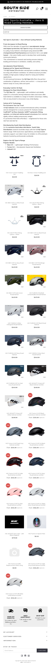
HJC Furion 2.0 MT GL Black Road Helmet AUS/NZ (36, 444)
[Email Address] (20, 650)
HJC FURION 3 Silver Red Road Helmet (36, 354)
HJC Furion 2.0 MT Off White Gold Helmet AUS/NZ (14, 594)
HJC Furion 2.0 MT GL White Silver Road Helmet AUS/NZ (36, 504)
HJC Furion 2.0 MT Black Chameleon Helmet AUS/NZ (37, 414)
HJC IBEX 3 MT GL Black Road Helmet (37, 233)
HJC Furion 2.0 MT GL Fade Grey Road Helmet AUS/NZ (36, 564)
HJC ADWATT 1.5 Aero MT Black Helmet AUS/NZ (36, 384)
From (36, 417)
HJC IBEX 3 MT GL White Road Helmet (14, 203)
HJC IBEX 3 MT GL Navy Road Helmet (14, 263)
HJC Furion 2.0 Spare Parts (36, 533)
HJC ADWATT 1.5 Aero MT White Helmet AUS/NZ (14, 414)
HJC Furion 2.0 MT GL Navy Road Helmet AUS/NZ (36, 474)
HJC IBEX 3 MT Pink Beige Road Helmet (37, 263)
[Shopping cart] (42, 9)
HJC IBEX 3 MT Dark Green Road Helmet (14, 293)
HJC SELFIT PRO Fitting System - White (14, 233)
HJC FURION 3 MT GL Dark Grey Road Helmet (14, 384)
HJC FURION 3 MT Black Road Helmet (36, 323)
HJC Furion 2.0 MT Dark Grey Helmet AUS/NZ (14, 444)
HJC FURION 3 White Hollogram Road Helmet (14, 323)
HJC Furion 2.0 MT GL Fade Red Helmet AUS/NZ (14, 474)
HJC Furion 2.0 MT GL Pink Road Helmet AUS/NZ (14, 504)
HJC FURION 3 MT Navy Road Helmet (14, 354)
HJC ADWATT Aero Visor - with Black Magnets (14, 534)
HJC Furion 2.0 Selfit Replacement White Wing (14, 564)
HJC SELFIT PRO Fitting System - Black (36, 203)
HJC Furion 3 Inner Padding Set (14, 173)
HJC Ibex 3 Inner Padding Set (37, 172)
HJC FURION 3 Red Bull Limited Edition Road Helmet (37, 293)
